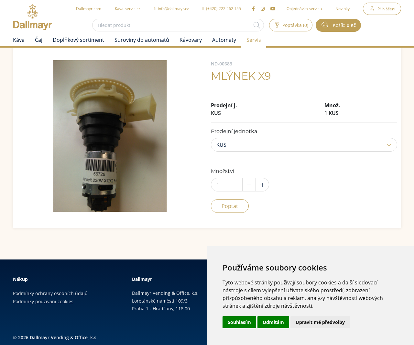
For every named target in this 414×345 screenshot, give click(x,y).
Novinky (342, 8)
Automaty (224, 39)
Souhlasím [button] (239, 322)
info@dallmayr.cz (171, 8)
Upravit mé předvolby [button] (320, 322)
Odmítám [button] (273, 322)
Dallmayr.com (88, 8)
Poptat (230, 206)
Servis (253, 39)
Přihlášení (386, 8)
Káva (19, 39)
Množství (222, 171)
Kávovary (191, 39)
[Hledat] (257, 25)
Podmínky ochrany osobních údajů (50, 293)
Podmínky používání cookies (43, 301)
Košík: (344, 25)
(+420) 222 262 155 (221, 8)
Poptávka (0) (294, 25)
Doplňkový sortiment (78, 39)
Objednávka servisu (304, 8)
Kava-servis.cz (127, 8)
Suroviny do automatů (141, 39)
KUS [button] (221, 144)
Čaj (38, 39)
